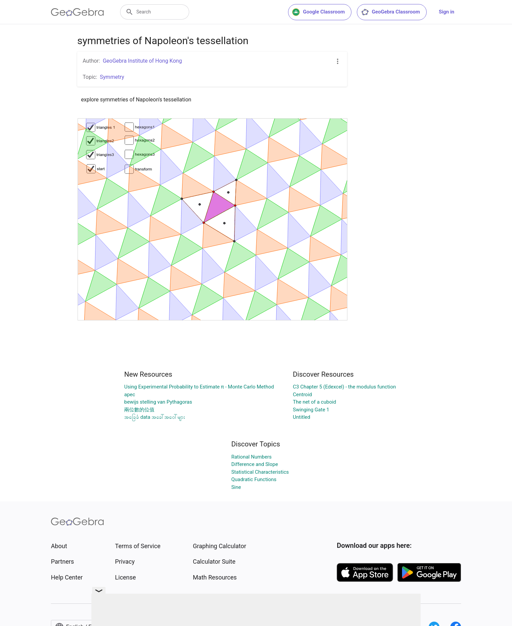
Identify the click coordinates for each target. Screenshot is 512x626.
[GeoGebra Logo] (77, 12)
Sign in (446, 12)
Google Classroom (318, 12)
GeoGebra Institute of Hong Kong (142, 61)
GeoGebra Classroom (390, 12)
